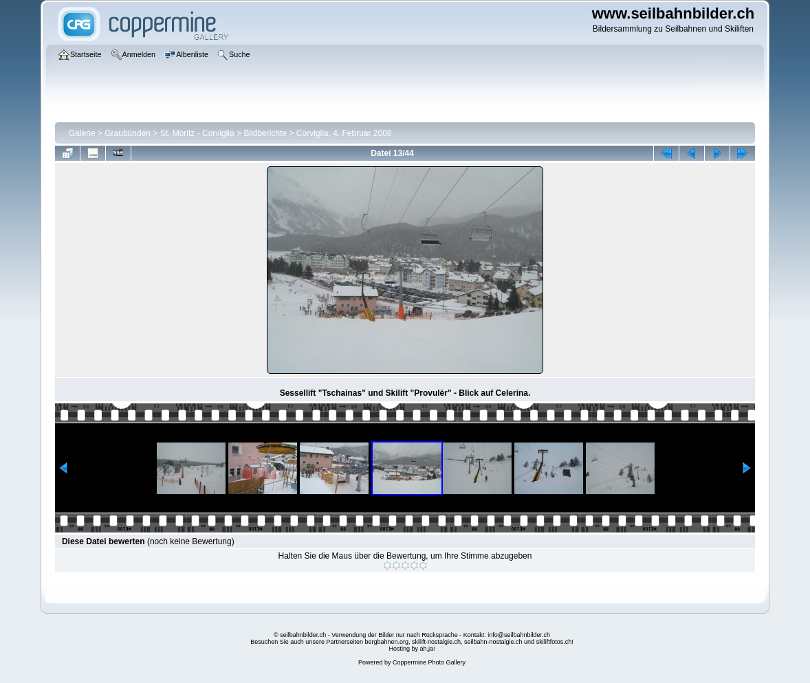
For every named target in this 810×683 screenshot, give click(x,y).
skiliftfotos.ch (554, 641)
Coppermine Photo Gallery (429, 662)
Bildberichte (265, 133)
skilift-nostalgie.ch (436, 641)
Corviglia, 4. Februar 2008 (344, 133)
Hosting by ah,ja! (411, 648)
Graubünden (128, 133)
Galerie (82, 133)
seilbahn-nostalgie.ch (493, 641)
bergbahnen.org (386, 641)
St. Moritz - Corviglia (197, 133)
